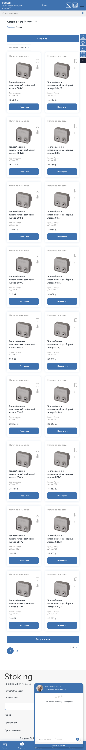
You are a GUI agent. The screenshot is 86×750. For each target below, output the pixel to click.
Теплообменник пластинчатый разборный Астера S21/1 (60, 474)
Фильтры (43, 38)
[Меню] (82, 5)
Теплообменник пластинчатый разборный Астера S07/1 (60, 214)
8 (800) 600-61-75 (15, 684)
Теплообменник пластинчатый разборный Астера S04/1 (22, 85)
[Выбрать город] (45, 5)
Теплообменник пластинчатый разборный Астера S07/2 (22, 279)
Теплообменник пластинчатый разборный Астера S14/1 (60, 344)
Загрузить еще (43, 639)
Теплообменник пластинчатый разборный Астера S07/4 (22, 344)
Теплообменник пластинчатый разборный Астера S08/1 (60, 150)
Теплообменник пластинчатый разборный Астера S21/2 (22, 538)
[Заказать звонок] (68, 5)
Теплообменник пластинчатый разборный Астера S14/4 (22, 474)
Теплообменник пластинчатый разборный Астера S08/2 (22, 214)
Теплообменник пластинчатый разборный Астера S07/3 (60, 279)
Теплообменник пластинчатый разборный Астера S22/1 (60, 603)
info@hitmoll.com (14, 690)
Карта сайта (12, 697)
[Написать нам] (75, 5)
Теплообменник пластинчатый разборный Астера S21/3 (60, 538)
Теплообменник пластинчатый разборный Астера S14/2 (22, 409)
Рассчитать (23, 106)
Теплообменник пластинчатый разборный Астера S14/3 (60, 409)
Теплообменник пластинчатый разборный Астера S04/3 (22, 150)
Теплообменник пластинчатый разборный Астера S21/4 (22, 603)
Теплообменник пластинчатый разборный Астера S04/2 (60, 85)
